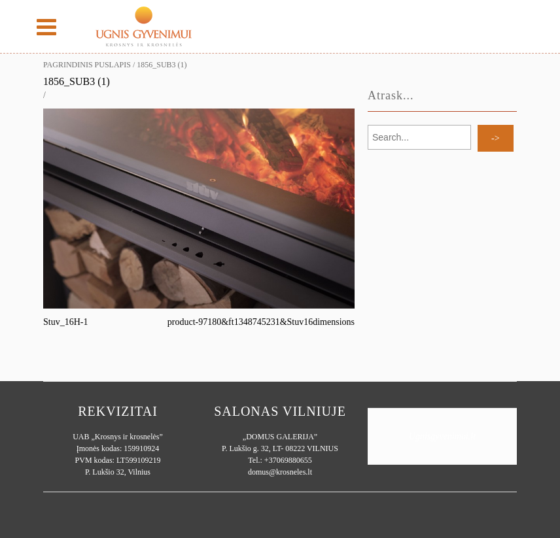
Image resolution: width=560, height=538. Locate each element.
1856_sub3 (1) (76, 81)
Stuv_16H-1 (65, 322)
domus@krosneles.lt (280, 472)
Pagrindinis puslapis (87, 64)
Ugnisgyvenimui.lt (442, 436)
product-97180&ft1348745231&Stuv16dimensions (261, 322)
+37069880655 (288, 460)
